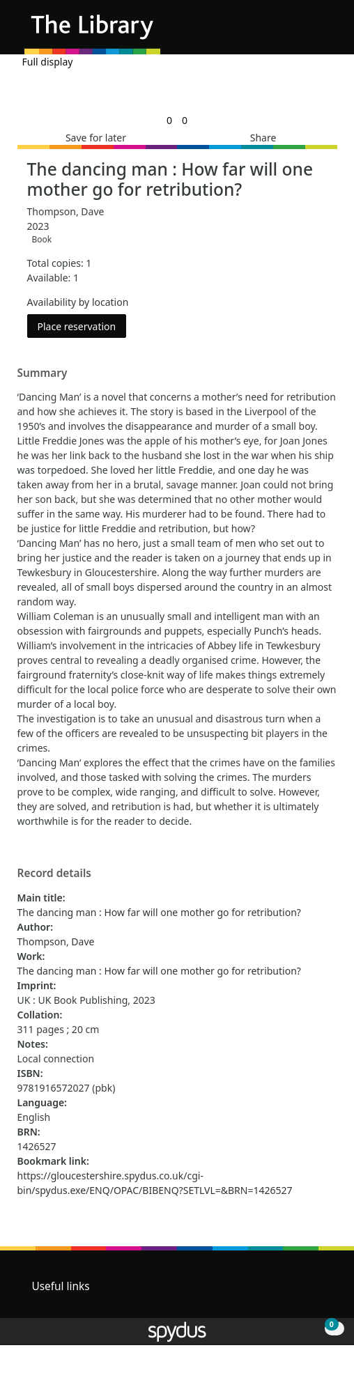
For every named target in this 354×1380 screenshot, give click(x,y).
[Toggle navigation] (322, 32)
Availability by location (78, 302)
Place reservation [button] (82, 325)
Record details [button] (54, 873)
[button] (305, 32)
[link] (169, 120)
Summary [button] (42, 373)
